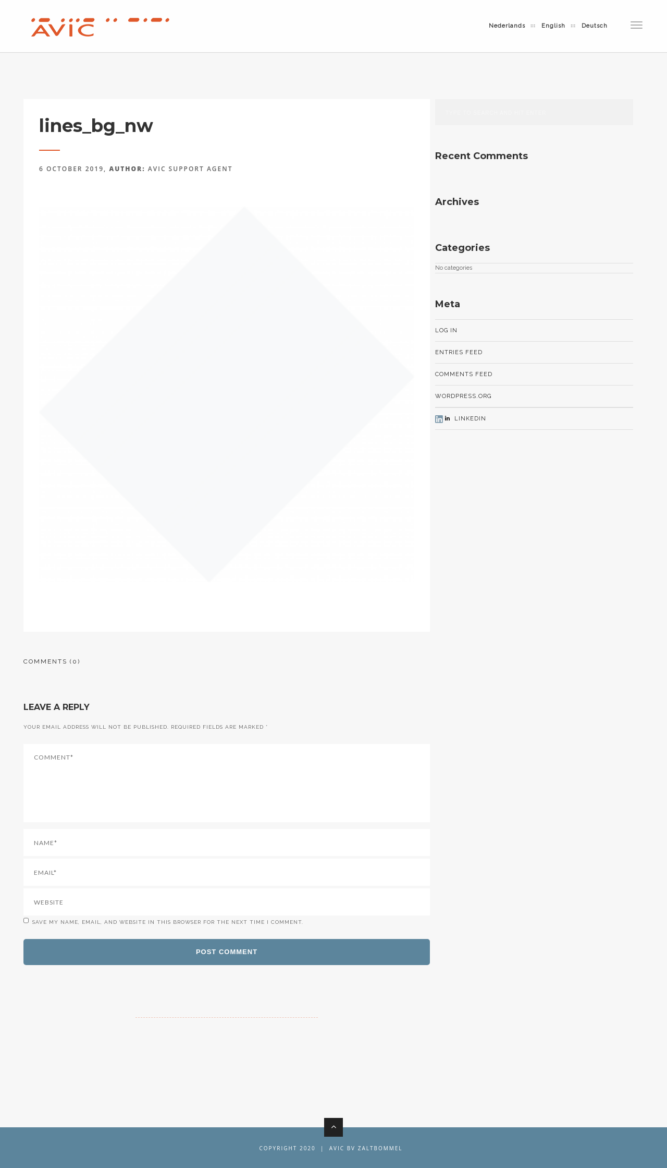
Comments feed (463, 374)
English (553, 25)
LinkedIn (464, 418)
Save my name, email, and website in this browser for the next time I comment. (167, 922)
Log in (446, 330)
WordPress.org (463, 396)
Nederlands (507, 25)
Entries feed (459, 352)
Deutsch (595, 25)
